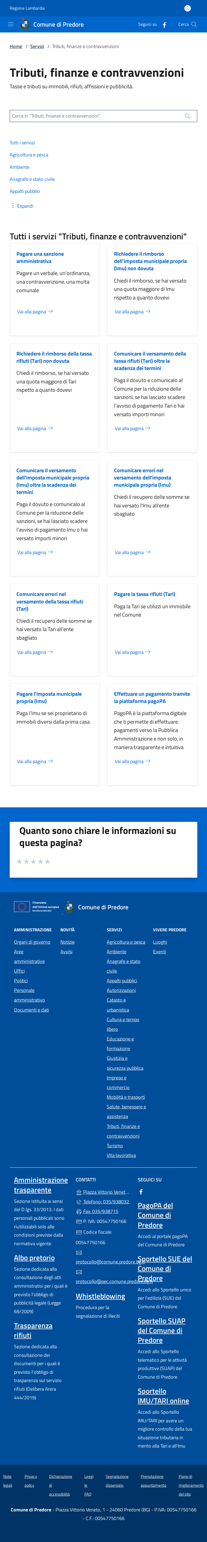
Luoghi (160, 942)
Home (16, 46)
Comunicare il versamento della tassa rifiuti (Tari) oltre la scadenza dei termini (150, 360)
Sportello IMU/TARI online (163, 1395)
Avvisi (66, 951)
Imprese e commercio (118, 1082)
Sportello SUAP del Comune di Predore (161, 1330)
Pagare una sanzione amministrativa (40, 257)
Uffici (19, 971)
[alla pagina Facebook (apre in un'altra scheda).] (162, 24)
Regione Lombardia (27, 8)
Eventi (159, 951)
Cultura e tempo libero (123, 1024)
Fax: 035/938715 (97, 1211)
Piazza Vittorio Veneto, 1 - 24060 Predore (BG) (103, 1191)
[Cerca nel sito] (194, 24)
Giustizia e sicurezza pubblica (125, 1062)
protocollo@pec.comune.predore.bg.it (103, 1277)
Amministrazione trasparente (41, 1184)
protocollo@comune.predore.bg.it (103, 1258)
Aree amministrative (29, 956)
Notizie (67, 942)
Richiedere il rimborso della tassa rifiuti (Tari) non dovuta (54, 357)
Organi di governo (32, 942)
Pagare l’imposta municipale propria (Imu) (49, 697)
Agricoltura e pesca (126, 942)
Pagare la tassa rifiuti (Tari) (144, 594)
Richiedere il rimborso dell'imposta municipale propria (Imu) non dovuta (150, 261)
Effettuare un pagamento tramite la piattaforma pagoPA (152, 697)
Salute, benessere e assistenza (126, 1111)
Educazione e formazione (120, 1043)
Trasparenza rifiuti (33, 1330)
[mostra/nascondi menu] (11, 24)
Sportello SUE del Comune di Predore (165, 1268)
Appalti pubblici (122, 980)
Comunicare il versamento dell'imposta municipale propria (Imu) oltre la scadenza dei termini (52, 481)
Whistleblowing (100, 1296)
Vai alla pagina (35, 311)
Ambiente (116, 951)
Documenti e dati (31, 1009)
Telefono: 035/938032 (102, 1201)
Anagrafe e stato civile (123, 966)
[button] (21, 206)
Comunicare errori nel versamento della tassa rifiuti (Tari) (49, 601)
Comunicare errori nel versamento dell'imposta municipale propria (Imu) (142, 477)
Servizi (37, 46)
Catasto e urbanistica (118, 1004)
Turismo (115, 1145)
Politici (21, 980)
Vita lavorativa (121, 1155)
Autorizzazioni (121, 990)
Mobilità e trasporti (126, 1097)
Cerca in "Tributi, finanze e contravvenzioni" (56, 115)
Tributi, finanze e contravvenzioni (123, 1131)
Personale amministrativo (29, 995)
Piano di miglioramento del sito (191, 1485)
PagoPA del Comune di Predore (155, 1215)
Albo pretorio (34, 1257)
